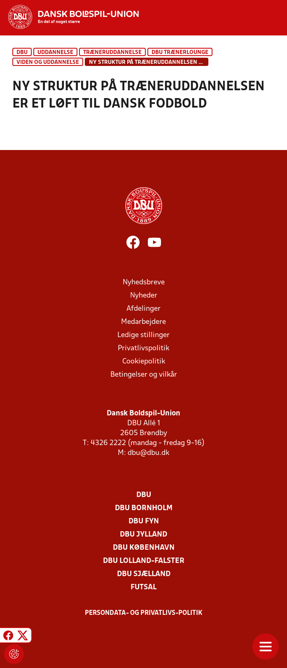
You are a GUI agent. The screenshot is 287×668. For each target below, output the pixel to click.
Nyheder (143, 295)
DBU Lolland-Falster (143, 561)
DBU (22, 52)
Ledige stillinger (143, 335)
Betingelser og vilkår (143, 374)
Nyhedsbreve (144, 282)
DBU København (144, 547)
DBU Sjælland (143, 574)
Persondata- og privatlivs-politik (144, 613)
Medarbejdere (143, 322)
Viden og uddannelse (47, 62)
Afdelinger (143, 308)
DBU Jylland (143, 534)
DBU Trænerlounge (180, 52)
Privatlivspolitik (143, 348)
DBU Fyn (143, 521)
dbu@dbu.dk (148, 453)
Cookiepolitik (143, 361)
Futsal (143, 587)
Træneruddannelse (112, 52)
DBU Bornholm (144, 508)
